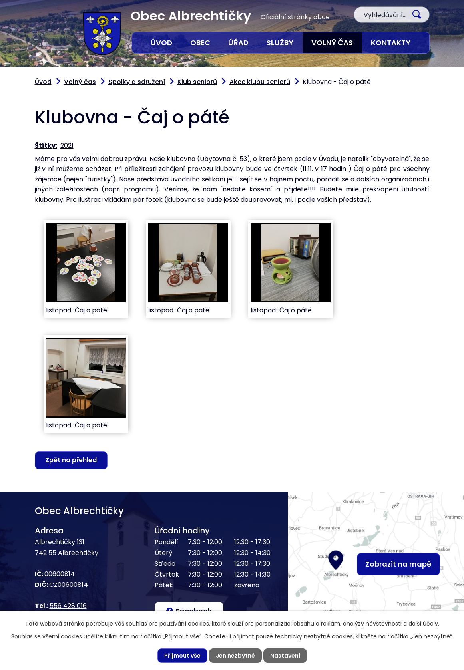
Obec (200, 43)
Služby (280, 43)
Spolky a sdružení (136, 81)
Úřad (238, 43)
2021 (67, 145)
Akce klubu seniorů (259, 81)
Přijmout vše (182, 656)
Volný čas (332, 43)
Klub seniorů (197, 81)
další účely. (423, 624)
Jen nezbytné (235, 656)
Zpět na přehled (71, 460)
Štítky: (46, 145)
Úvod (161, 43)
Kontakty (390, 43)
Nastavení (285, 656)
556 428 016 (68, 605)
